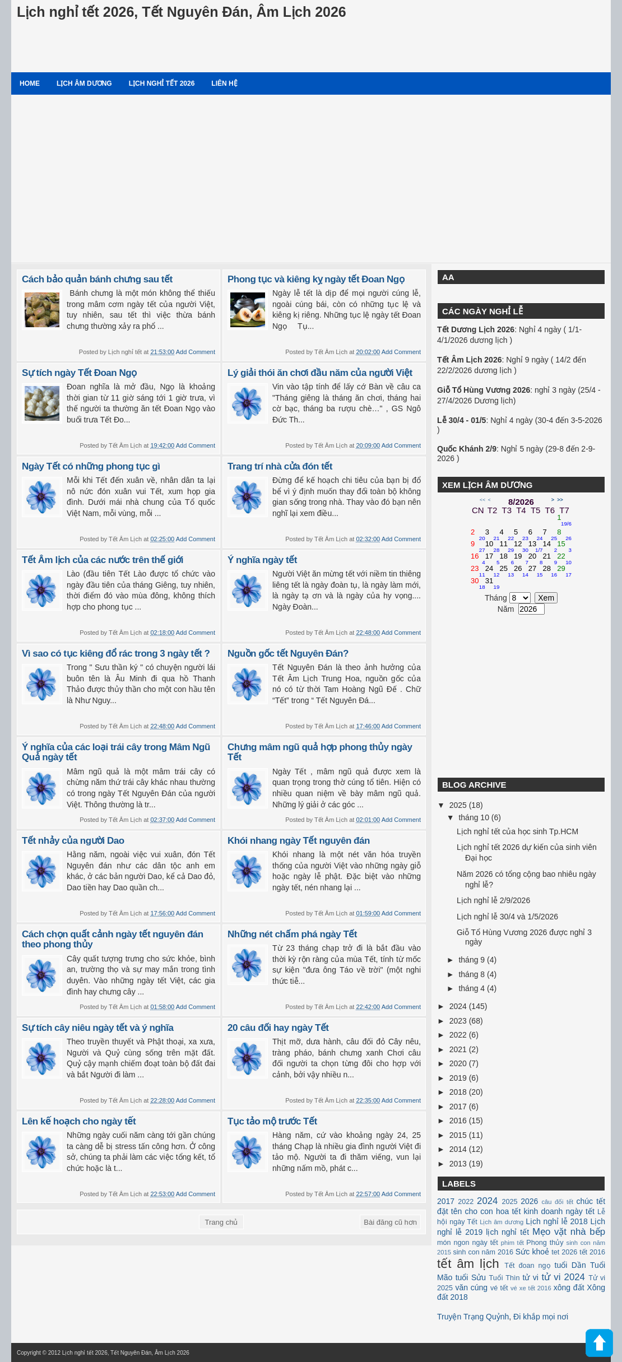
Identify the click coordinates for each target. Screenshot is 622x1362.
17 (492, 559)
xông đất (569, 1287)
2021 (459, 1049)
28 (550, 571)
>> (560, 500)
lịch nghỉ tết (507, 1232)
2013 (459, 1163)
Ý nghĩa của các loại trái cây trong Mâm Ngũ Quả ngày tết (116, 752)
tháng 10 (474, 817)
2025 (459, 805)
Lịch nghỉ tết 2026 (162, 83)
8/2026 (521, 502)
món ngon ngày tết (467, 1243)
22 (564, 559)
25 (506, 571)
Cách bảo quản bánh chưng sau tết (97, 279)
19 (521, 559)
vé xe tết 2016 (530, 1288)
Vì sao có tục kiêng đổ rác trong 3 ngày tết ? (116, 653)
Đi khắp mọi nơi (540, 1316)
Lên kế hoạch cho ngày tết (79, 1121)
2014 (459, 1149)
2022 (459, 1034)
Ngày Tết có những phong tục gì (91, 466)
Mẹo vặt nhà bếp (568, 1231)
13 (535, 547)
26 (521, 571)
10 (492, 547)
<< (482, 500)
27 (535, 571)
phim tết (512, 1242)
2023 (459, 1020)
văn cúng (471, 1287)
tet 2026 (564, 1252)
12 (521, 547)
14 (550, 547)
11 (506, 547)
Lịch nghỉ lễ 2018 (556, 1221)
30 (478, 584)
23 (478, 571)
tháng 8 (472, 974)
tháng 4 (472, 988)
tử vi (531, 1277)
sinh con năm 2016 (483, 1252)
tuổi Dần (570, 1265)
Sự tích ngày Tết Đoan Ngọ (79, 373)
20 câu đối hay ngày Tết (278, 1027)
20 (535, 559)
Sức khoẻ (532, 1251)
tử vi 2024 (563, 1277)
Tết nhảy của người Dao (73, 840)
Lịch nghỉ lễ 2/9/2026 (493, 900)
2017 (459, 1106)
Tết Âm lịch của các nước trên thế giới (102, 560)
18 (506, 559)
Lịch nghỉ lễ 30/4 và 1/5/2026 (507, 916)
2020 (459, 1063)
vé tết (499, 1288)
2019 (459, 1077)
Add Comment (195, 351)
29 (564, 571)
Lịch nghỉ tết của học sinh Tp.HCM (517, 831)
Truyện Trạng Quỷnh (473, 1316)
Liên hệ (224, 83)
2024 (459, 1006)
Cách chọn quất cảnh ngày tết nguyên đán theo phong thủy (112, 939)
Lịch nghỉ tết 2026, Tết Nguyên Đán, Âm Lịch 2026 (181, 12)
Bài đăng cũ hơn (390, 1222)
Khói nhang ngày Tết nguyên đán (299, 840)
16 (478, 559)
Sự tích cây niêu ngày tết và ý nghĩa (97, 1027)
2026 (529, 1201)
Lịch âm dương (84, 83)
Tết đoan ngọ (527, 1266)
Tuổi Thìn (504, 1278)
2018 (459, 1091)
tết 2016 (592, 1252)
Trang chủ (221, 1222)
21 (550, 559)
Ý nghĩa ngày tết (262, 560)
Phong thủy (544, 1243)
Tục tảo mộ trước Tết (272, 1121)
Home (30, 83)
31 (492, 584)
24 (492, 571)
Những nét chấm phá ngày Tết (292, 934)
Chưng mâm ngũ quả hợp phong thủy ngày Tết (320, 752)
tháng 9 (472, 959)
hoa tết (508, 1211)
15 (564, 547)
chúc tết (591, 1201)
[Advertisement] (311, 178)
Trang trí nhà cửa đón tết (280, 466)
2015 (459, 1135)
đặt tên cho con (465, 1211)
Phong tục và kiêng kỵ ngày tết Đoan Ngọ (316, 279)
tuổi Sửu (471, 1277)
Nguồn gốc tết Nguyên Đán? (288, 653)
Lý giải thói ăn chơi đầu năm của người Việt (320, 373)
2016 (459, 1120)
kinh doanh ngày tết (559, 1211)
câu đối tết (557, 1201)
